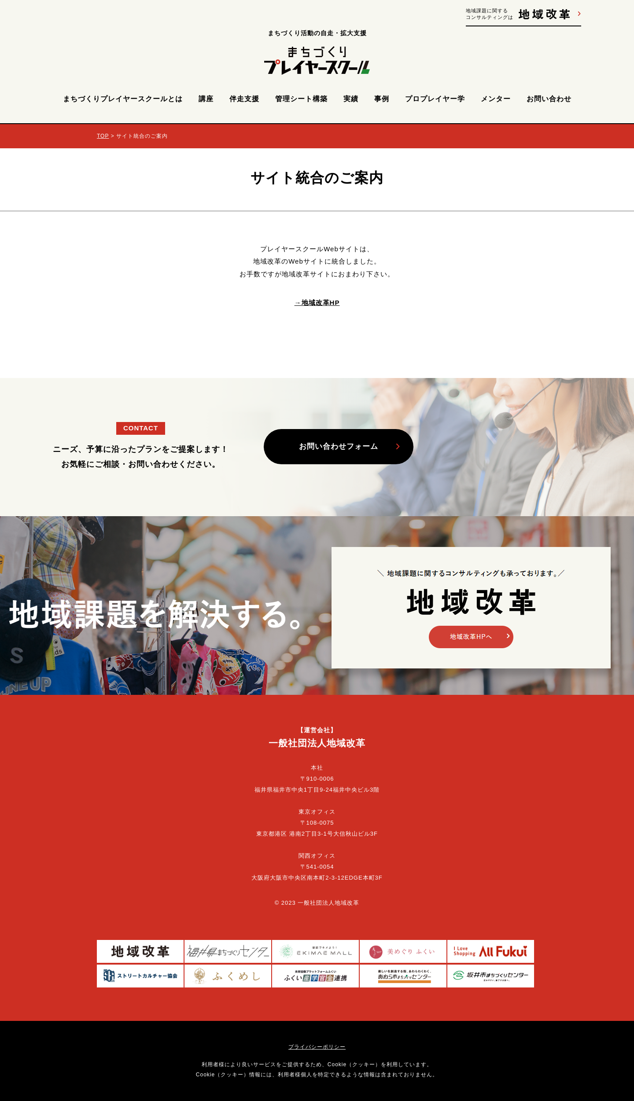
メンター (496, 99)
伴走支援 (244, 99)
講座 (206, 99)
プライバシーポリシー (317, 1047)
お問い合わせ (549, 99)
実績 (350, 99)
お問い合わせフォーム (338, 446)
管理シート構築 (301, 99)
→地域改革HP (317, 302)
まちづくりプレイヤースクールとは (123, 99)
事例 (381, 99)
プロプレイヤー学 (435, 99)
